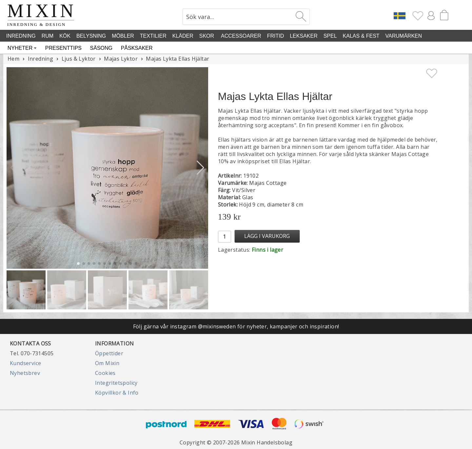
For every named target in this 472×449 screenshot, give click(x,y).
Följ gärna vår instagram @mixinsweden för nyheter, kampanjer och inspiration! (236, 326)
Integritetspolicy (116, 382)
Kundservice (25, 363)
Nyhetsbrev (25, 373)
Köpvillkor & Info (117, 392)
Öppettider (109, 353)
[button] (200, 168)
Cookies (105, 373)
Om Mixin (107, 363)
